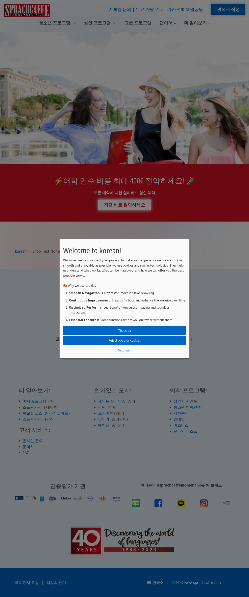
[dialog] (124, 298)
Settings (123, 350)
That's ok (124, 330)
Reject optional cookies (124, 340)
